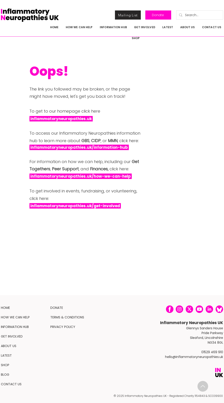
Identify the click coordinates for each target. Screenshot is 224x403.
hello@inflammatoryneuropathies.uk (194, 357)
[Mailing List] (128, 15)
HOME (5, 307)
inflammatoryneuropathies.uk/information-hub (79, 147)
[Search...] (199, 15)
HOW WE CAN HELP (15, 317)
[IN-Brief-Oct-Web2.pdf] (202, 386)
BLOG (5, 374)
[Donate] (158, 15)
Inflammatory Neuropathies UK (191, 322)
